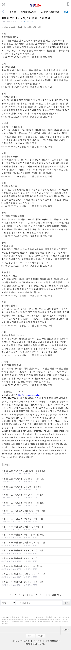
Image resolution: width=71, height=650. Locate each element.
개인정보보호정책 (53, 641)
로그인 (30, 636)
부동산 (12, 11)
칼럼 (66, 11)
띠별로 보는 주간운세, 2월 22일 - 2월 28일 (35, 567)
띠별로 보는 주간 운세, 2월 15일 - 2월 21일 (35, 575)
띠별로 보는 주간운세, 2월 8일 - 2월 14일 (35, 583)
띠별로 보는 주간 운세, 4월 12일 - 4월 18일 (35, 512)
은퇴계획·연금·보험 (49, 11)
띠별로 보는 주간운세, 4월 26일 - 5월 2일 (35, 496)
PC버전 (40, 636)
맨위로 (65, 629)
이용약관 (37, 641)
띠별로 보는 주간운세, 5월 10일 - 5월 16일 (35, 480)
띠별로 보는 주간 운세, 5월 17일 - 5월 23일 (35, 472)
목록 (6, 464)
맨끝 (59, 595)
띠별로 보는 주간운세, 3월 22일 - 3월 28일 (35, 535)
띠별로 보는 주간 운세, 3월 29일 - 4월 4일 (35, 527)
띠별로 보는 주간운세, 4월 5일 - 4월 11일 (35, 519)
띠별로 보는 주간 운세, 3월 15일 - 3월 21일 (35, 543)
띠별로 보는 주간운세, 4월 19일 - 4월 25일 (35, 504)
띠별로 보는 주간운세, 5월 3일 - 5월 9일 (35, 488)
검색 (66, 602)
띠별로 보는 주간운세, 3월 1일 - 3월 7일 (35, 559)
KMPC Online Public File (35, 644)
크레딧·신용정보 (28, 11)
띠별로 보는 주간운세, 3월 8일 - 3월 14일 (35, 551)
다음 (54, 595)
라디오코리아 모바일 (20, 641)
